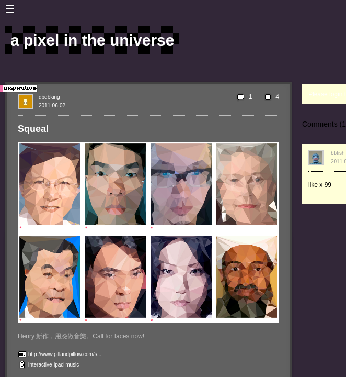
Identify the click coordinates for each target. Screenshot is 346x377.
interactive (40, 365)
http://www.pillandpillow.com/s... (64, 354)
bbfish (338, 153)
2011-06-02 (52, 105)
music (72, 365)
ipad (59, 365)
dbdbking (49, 97)
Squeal (33, 129)
